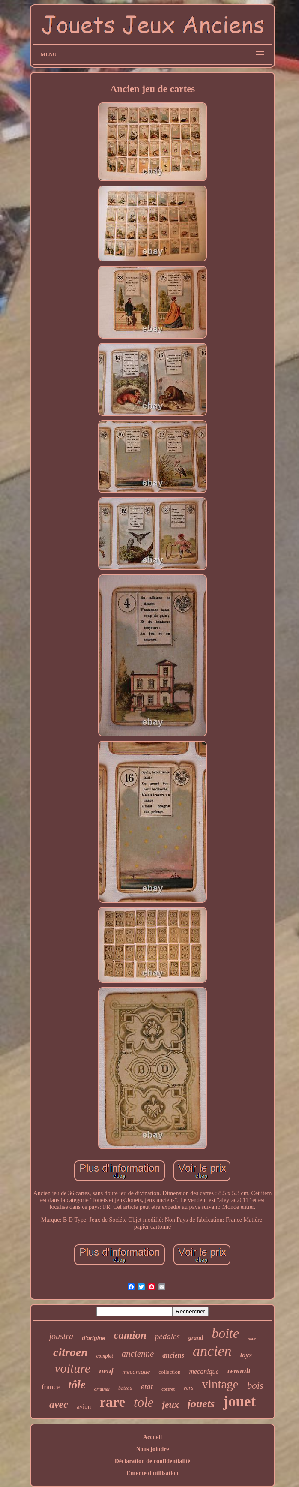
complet (104, 1356)
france (51, 1387)
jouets (201, 1403)
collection (169, 1372)
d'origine (93, 1338)
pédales (167, 1336)
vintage (220, 1384)
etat (147, 1386)
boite (225, 1333)
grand (195, 1337)
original (102, 1388)
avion (84, 1406)
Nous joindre (152, 1449)
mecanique (203, 1371)
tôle (77, 1384)
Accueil (152, 1437)
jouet (239, 1401)
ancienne (138, 1354)
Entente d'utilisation (152, 1473)
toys (246, 1355)
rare (112, 1402)
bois (255, 1385)
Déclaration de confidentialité (153, 1461)
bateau (125, 1388)
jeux (170, 1404)
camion (130, 1335)
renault (239, 1371)
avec (58, 1404)
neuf (106, 1371)
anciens (173, 1355)
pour (252, 1339)
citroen (70, 1352)
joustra (61, 1336)
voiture (72, 1368)
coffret (168, 1388)
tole (144, 1402)
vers (188, 1388)
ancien (212, 1351)
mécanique (136, 1371)
